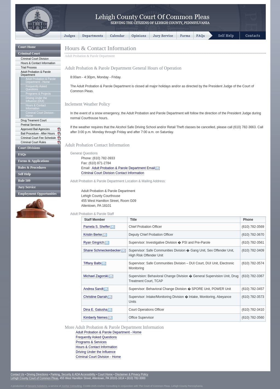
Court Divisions (29, 148)
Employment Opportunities (37, 194)
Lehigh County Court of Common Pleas (34, 378)
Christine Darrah (95, 297)
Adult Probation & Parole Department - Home (41, 80)
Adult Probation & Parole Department (36, 73)
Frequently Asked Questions (36, 88)
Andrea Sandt (93, 289)
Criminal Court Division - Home (40, 114)
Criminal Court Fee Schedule (38, 137)
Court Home (27, 47)
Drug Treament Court (33, 120)
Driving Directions (37, 374)
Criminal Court (29, 53)
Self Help (24, 174)
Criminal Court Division (35, 58)
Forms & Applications (33, 161)
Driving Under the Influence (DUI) (36, 100)
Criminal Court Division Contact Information (112, 173)
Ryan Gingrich (93, 242)
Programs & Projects (38, 93)
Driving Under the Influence (95, 352)
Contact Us (17, 374)
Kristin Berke (92, 235)
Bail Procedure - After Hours (38, 133)
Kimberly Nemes (95, 317)
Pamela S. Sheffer (96, 227)
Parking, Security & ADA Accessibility (73, 374)
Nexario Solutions (37, 386)
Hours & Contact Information (38, 63)
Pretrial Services (31, 124)
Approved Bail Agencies (35, 129)
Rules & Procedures (32, 167)
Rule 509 (24, 180)
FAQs (22, 154)
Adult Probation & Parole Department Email (123, 168)
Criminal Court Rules (33, 142)
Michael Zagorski (95, 276)
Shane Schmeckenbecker (102, 250)
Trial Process (29, 67)
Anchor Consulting (72, 386)
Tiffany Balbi (92, 263)
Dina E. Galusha (95, 310)
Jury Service (27, 187)
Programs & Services (91, 342)
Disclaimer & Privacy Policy (131, 374)
